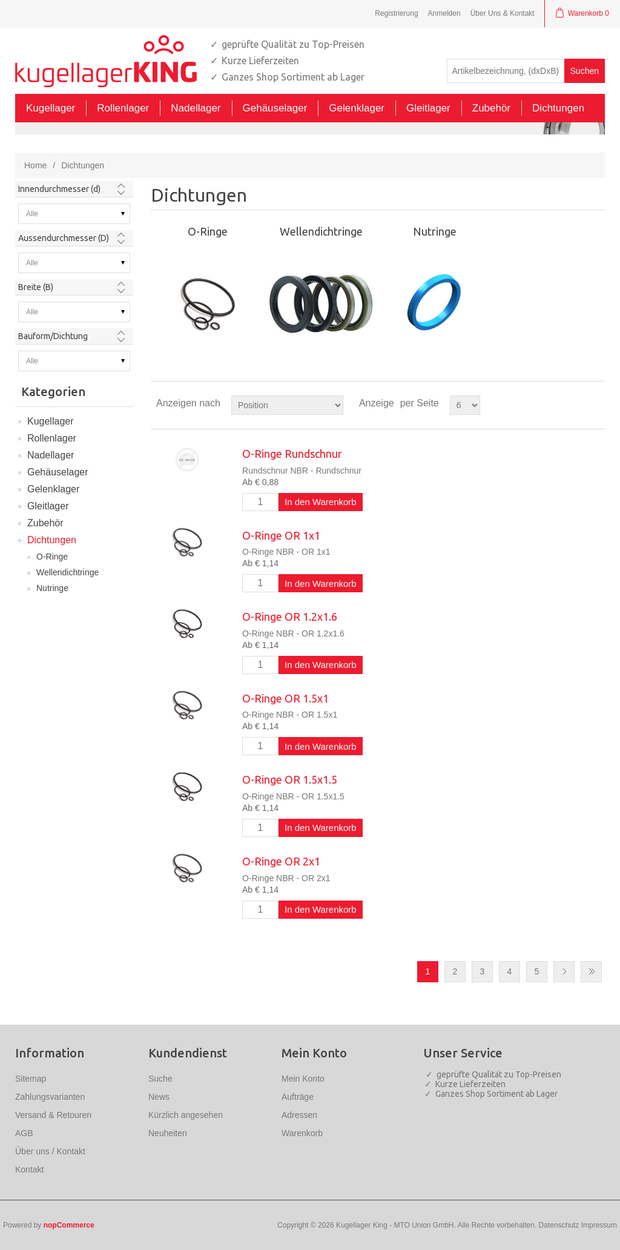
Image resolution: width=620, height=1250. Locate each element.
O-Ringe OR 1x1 (281, 535)
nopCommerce (69, 1225)
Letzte (591, 971)
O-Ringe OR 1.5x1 (285, 698)
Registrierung (396, 13)
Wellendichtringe (67, 572)
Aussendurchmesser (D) (63, 238)
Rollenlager (51, 438)
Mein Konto (303, 1078)
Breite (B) (35, 287)
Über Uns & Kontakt (502, 13)
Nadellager (50, 455)
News (159, 1097)
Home (35, 165)
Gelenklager (53, 489)
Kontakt (29, 1169)
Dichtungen (51, 540)
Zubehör (45, 523)
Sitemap (30, 1078)
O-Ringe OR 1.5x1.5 (289, 779)
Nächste (564, 971)
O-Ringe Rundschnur (292, 454)
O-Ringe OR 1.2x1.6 (289, 616)
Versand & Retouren (53, 1115)
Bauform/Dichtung (53, 336)
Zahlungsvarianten (50, 1097)
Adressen (299, 1115)
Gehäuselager (57, 472)
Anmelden (444, 13)
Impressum (599, 1225)
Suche (160, 1078)
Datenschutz (559, 1225)
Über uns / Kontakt (50, 1151)
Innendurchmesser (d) (59, 189)
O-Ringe (52, 556)
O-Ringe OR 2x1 (281, 861)
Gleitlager (47, 506)
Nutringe (52, 588)
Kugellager (50, 421)
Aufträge (298, 1097)
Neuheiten (167, 1133)
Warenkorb (302, 1133)
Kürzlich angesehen (185, 1115)
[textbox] (506, 71)
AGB (24, 1133)
